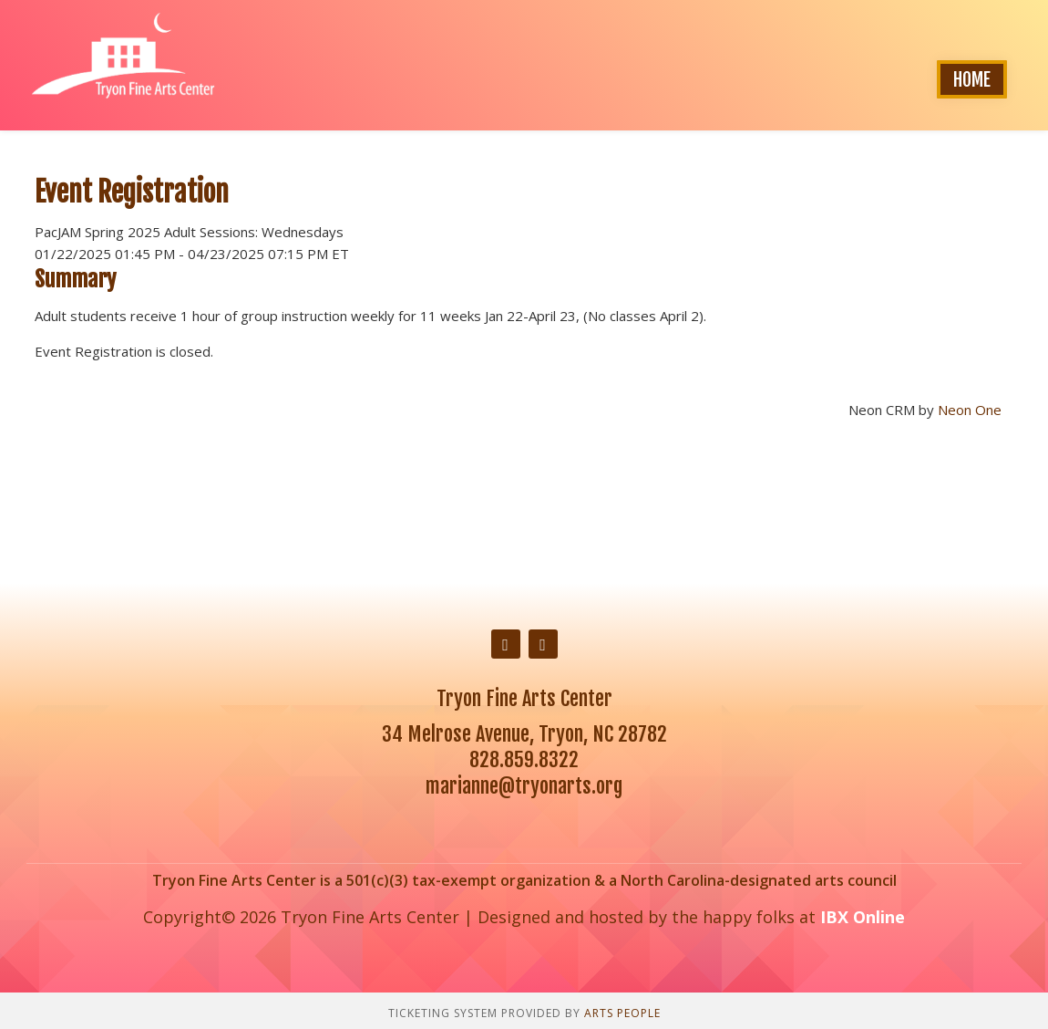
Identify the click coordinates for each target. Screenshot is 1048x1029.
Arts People (622, 1013)
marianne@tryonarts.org (524, 786)
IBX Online (862, 917)
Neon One (970, 409)
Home (972, 79)
